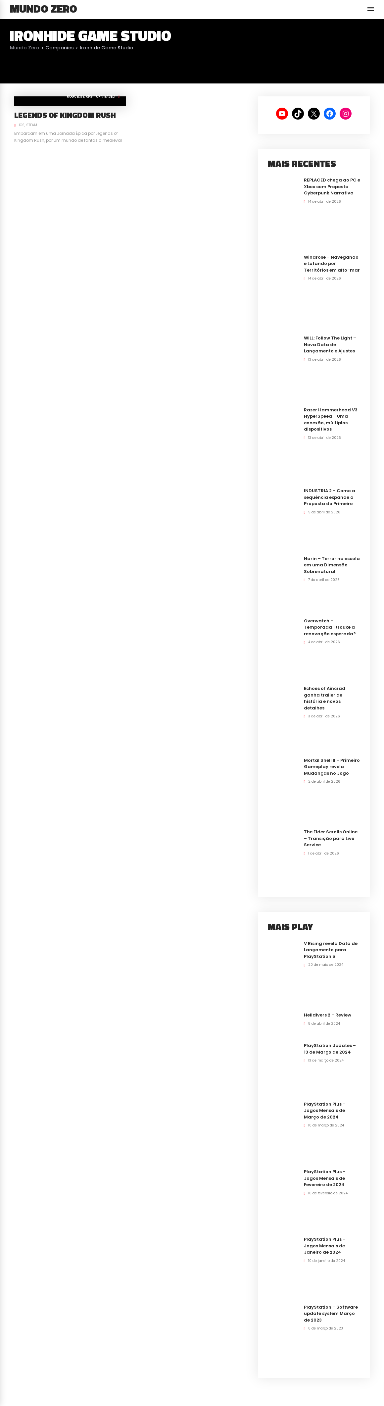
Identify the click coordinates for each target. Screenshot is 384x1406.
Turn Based (104, 96)
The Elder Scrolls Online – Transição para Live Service (331, 838)
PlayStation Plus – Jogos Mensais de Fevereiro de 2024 (325, 1178)
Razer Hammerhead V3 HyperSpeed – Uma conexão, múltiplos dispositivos (331, 420)
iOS (21, 125)
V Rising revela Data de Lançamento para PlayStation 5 (331, 950)
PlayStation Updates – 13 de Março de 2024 (330, 1048)
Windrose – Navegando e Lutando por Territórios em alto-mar (332, 263)
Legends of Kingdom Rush (65, 115)
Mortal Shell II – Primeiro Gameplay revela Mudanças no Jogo (332, 766)
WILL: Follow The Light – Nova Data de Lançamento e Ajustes (330, 344)
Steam (31, 125)
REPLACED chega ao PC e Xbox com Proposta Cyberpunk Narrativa (332, 186)
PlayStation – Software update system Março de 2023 (331, 1313)
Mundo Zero (43, 8)
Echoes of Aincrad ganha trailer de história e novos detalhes (324, 698)
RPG (89, 96)
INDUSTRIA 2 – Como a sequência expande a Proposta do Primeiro (329, 497)
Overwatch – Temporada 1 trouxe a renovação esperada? (330, 627)
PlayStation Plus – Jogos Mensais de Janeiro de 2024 (325, 1245)
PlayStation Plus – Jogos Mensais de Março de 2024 (325, 1110)
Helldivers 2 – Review (327, 1015)
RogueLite (75, 96)
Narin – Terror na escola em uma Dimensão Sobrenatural (332, 565)
